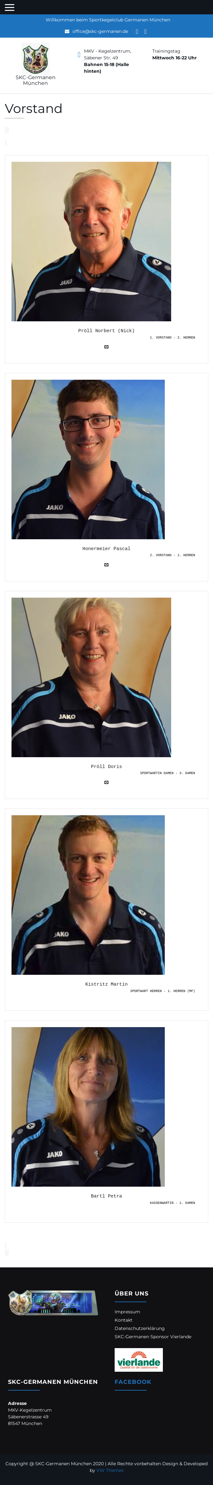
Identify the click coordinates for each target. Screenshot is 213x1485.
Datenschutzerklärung (140, 1328)
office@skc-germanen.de (100, 31)
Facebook (133, 1381)
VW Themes (109, 1470)
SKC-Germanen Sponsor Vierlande (153, 1336)
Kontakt (124, 1320)
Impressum (127, 1312)
